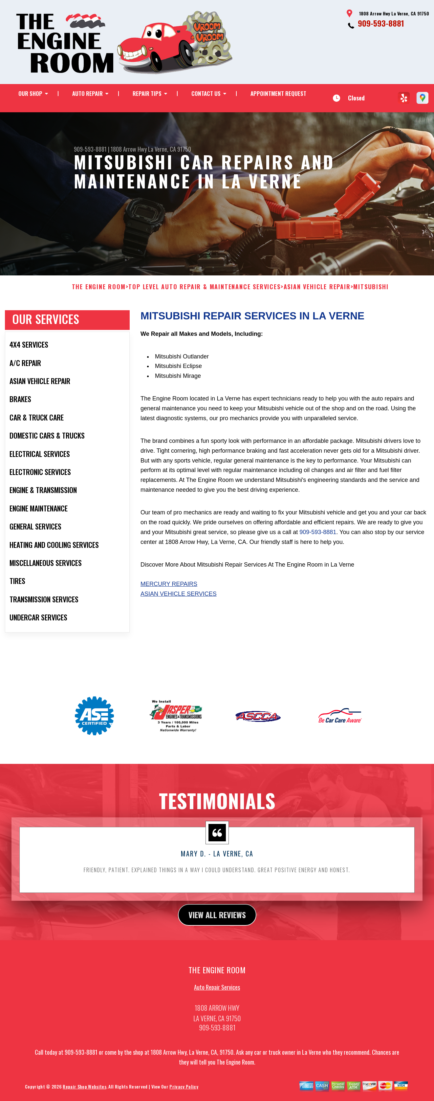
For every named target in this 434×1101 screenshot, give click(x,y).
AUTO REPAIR (87, 93)
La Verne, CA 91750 (169, 149)
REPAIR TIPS (147, 93)
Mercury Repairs (169, 590)
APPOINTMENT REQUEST (278, 93)
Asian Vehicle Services (179, 600)
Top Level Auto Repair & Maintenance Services (204, 293)
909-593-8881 (381, 23)
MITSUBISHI (370, 293)
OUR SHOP (30, 93)
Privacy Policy (183, 1093)
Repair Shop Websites (84, 1093)
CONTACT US (206, 93)
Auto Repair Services (217, 993)
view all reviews (217, 921)
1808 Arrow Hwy (129, 149)
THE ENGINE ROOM (99, 293)
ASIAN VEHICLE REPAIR (317, 293)
